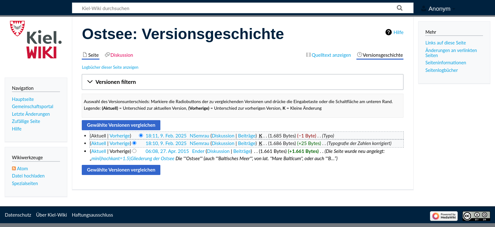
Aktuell (98, 143)
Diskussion (223, 135)
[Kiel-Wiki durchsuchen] (242, 8)
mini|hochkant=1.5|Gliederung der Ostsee (133, 158)
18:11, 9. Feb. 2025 (166, 135)
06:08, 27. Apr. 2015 (167, 151)
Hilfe (398, 32)
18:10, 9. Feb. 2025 (166, 143)
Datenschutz (18, 215)
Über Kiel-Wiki (51, 215)
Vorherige (120, 135)
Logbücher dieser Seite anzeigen (110, 67)
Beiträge (246, 135)
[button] (242, 82)
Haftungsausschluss (92, 215)
